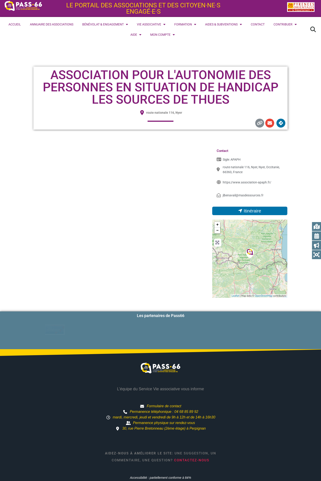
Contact (258, 24)
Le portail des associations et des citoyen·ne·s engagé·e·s (143, 8)
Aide (135, 34)
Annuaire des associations (51, 24)
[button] (313, 29)
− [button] (217, 230)
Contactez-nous (191, 445)
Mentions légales (205, 471)
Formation (185, 24)
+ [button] (217, 224)
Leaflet (235, 296)
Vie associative (151, 24)
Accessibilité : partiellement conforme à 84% (160, 462)
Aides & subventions (223, 24)
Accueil (14, 24)
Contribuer (285, 24)
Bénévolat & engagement (105, 24)
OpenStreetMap (263, 296)
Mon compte (162, 34)
